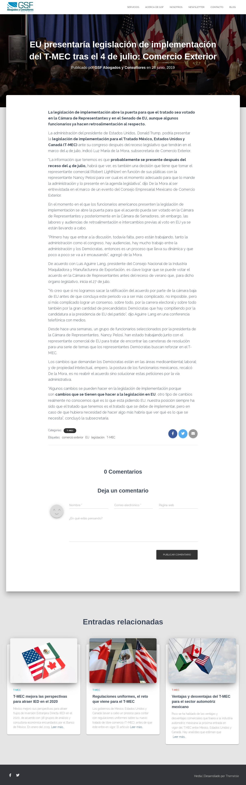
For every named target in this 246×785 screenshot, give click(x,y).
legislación (97, 437)
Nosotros (176, 7)
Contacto (217, 7)
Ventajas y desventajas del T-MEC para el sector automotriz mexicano (201, 701)
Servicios (133, 7)
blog (232, 7)
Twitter (17, 775)
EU (87, 437)
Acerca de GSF (154, 7)
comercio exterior (72, 437)
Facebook (10, 775)
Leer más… (57, 727)
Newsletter (196, 7)
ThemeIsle (232, 776)
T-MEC (69, 430)
